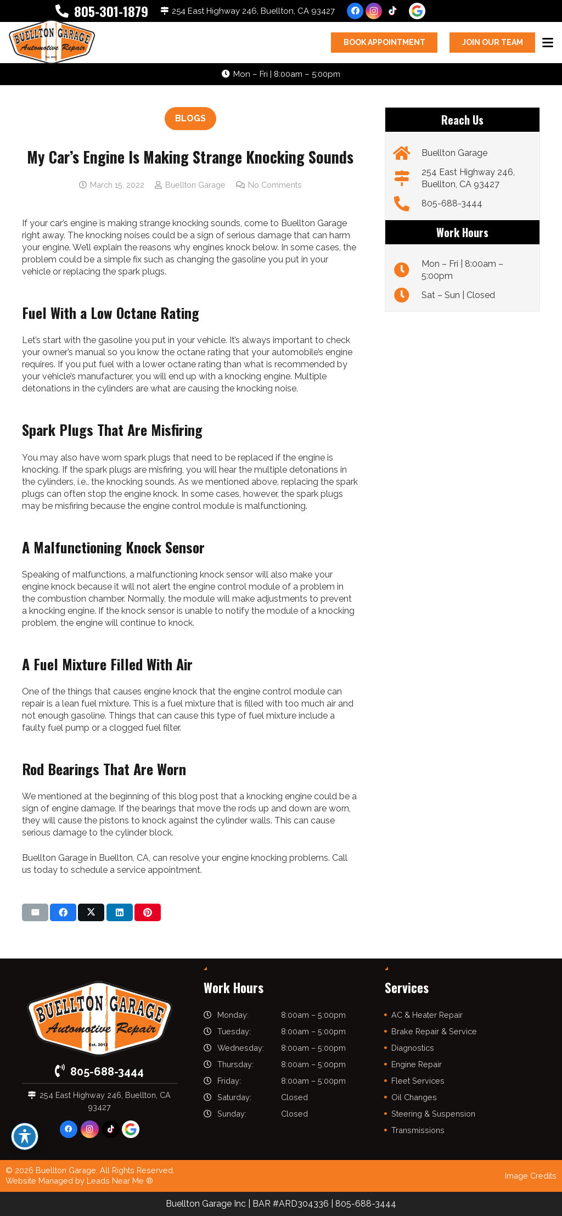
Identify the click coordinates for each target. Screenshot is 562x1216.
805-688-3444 (452, 203)
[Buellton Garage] (408, 153)
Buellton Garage (195, 184)
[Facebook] (355, 11)
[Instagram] (374, 11)
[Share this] (63, 912)
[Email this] (35, 912)
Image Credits (531, 1175)
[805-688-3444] (408, 203)
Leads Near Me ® (120, 1180)
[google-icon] (417, 11)
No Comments (275, 184)
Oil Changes (414, 1097)
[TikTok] (392, 11)
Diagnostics (412, 1047)
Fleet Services (418, 1080)
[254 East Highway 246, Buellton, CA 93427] (408, 178)
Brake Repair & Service (434, 1031)
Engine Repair (416, 1064)
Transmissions (418, 1130)
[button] (547, 42)
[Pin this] (147, 912)
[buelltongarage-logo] (52, 42)
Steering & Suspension (433, 1113)
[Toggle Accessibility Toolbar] (25, 1136)
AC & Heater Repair (427, 1014)
